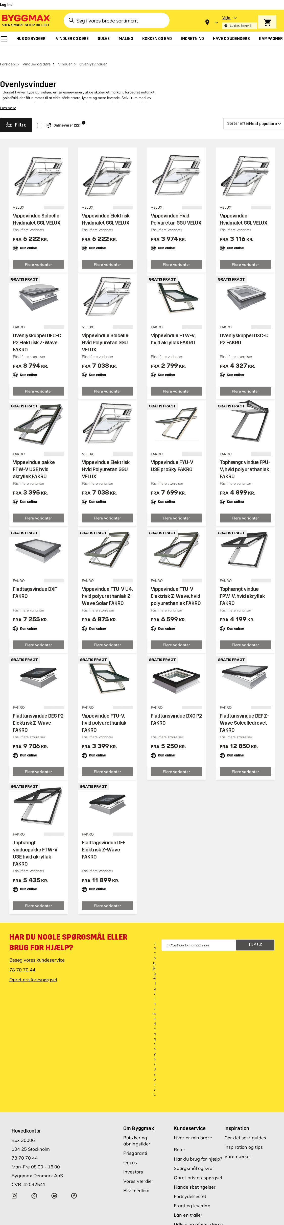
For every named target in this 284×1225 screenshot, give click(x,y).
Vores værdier (138, 1178)
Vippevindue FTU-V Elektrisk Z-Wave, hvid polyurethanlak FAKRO (176, 593)
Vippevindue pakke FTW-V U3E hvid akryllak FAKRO (34, 466)
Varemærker (237, 1153)
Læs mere (8, 105)
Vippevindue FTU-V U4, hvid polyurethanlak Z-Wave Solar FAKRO (107, 593)
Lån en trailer (188, 1212)
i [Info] (83, 119)
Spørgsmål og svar (194, 1165)
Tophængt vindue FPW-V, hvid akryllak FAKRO (242, 593)
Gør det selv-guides (245, 1135)
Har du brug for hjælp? (198, 1156)
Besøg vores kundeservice (37, 957)
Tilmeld (255, 942)
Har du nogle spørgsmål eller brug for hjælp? (68, 939)
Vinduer (65, 61)
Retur (179, 1146)
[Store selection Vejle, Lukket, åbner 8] (239, 22)
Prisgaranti (135, 1150)
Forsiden (7, 61)
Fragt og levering (192, 1203)
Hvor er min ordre (193, 1135)
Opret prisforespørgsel (33, 976)
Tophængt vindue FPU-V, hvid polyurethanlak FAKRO (245, 466)
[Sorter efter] (253, 120)
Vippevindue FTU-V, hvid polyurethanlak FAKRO (104, 720)
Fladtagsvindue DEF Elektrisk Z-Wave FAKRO (103, 847)
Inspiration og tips (243, 1144)
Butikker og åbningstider (136, 1138)
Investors (133, 1169)
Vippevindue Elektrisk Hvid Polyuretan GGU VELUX (106, 466)
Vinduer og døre (36, 61)
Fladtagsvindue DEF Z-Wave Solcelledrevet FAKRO (244, 720)
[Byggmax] (26, 20)
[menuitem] (4, 38)
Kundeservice (190, 1125)
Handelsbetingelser (195, 1184)
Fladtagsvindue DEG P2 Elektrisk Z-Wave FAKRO (38, 720)
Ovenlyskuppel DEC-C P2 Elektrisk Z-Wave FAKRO (37, 339)
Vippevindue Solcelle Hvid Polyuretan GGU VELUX (105, 339)
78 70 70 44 (22, 967)
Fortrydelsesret (190, 1193)
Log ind (6, 4)
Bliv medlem (136, 1187)
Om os (130, 1159)
